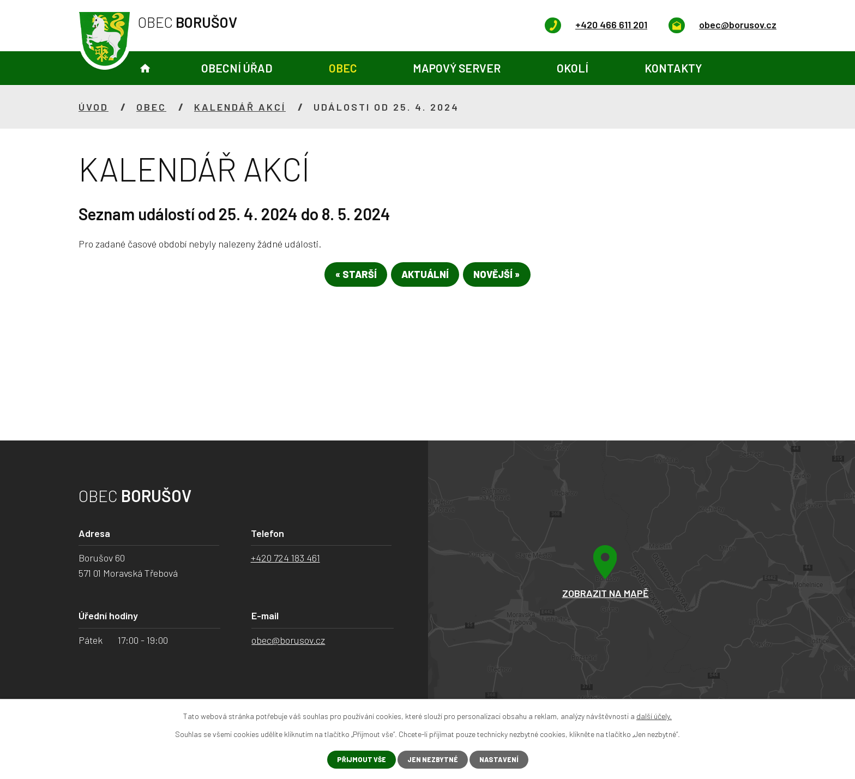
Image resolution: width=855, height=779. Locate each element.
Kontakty (673, 68)
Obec (343, 68)
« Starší (339, 279)
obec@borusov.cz (288, 640)
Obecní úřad (237, 68)
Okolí (572, 68)
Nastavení (504, 759)
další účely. (654, 715)
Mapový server (457, 68)
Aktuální (425, 279)
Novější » (513, 279)
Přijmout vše (356, 759)
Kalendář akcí (240, 107)
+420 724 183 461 (285, 558)
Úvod (145, 68)
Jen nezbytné (432, 759)
